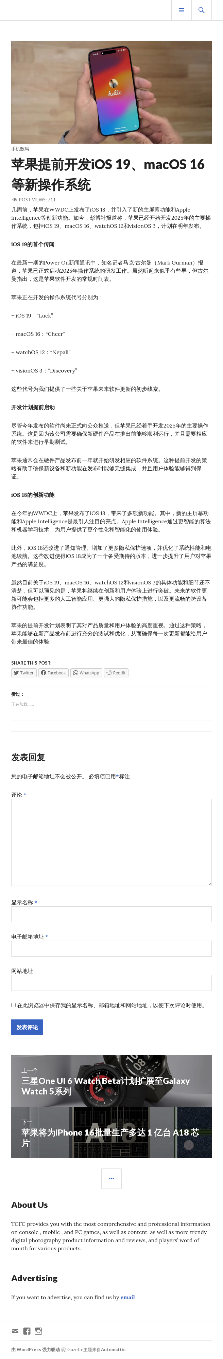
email (128, 1297)
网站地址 (22, 970)
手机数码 (20, 148)
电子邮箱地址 (29, 936)
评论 (19, 794)
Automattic (113, 1349)
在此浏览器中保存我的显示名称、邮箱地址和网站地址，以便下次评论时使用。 (112, 1005)
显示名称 (24, 902)
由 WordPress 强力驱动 (35, 1349)
